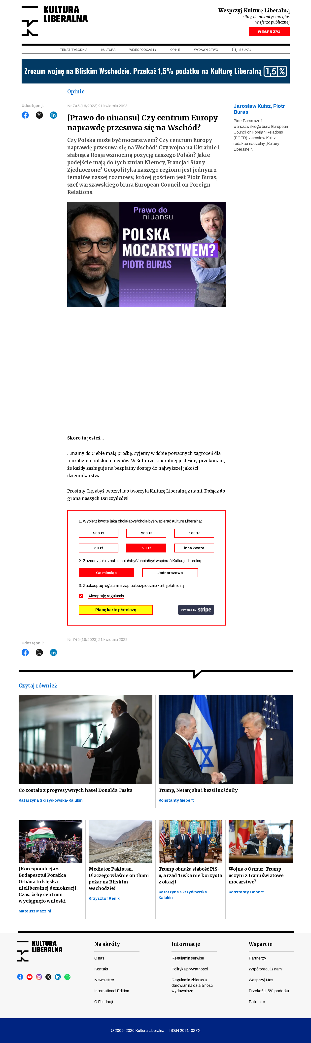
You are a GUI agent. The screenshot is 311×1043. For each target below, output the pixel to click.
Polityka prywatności (190, 969)
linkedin (58, 977)
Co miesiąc (106, 573)
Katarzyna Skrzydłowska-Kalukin (51, 800)
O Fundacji (103, 1002)
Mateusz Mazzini (35, 911)
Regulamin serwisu (188, 958)
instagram (39, 977)
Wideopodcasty (142, 50)
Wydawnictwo (206, 50)
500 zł (98, 533)
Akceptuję (106, 596)
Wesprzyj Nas (261, 980)
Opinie (175, 50)
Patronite (257, 1002)
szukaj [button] (245, 50)
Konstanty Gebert (176, 800)
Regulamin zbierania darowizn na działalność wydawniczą (192, 985)
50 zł (98, 548)
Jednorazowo (170, 573)
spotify (67, 977)
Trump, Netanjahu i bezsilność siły (198, 790)
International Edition (111, 991)
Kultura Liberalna (55, 21)
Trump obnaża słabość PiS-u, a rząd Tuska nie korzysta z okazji (190, 875)
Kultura (108, 50)
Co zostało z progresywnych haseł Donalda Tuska (75, 790)
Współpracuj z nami (265, 969)
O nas (99, 958)
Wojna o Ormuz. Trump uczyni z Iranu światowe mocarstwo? (256, 875)
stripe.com (196, 610)
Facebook (25, 115)
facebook (20, 977)
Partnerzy (257, 958)
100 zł (194, 533)
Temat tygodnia (73, 50)
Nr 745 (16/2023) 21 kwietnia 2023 (97, 106)
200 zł (146, 533)
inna (194, 548)
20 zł (146, 548)
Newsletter (104, 980)
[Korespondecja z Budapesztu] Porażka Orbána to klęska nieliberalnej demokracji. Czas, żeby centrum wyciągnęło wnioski (48, 885)
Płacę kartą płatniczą (115, 610)
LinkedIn (53, 115)
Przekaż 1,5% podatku (269, 991)
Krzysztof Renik (104, 898)
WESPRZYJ (269, 32)
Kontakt (101, 969)
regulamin (115, 596)
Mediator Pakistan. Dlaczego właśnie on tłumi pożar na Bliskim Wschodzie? (119, 878)
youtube (30, 977)
